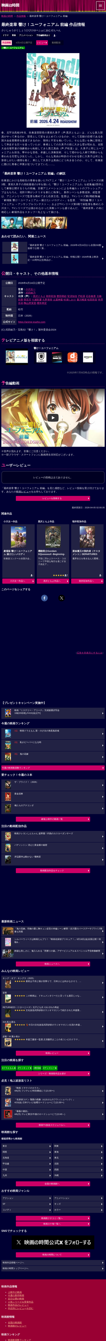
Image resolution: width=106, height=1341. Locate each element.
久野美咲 (47, 299)
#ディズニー (49, 1068)
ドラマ (6, 35)
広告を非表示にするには (89, 652)
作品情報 (21, 16)
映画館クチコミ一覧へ (52, 1218)
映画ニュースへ (52, 964)
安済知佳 (72, 296)
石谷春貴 (91, 296)
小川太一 (30, 289)
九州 (5, 1175)
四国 (56, 1169)
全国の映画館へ (52, 1184)
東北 (56, 1158)
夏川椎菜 (82, 299)
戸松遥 (81, 296)
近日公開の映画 (16, 1298)
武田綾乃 (30, 292)
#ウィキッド (24, 1068)
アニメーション (26, 35)
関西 (5, 1152)
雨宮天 (27, 299)
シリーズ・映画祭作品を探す (52, 1073)
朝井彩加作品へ (86, 581)
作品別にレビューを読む (20, 1308)
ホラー (57, 1210)
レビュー (41, 42)
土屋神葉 (58, 299)
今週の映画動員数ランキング (16, 768)
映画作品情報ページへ (13, 1263)
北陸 (56, 1164)
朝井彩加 (51, 296)
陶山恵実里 (30, 303)
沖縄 (56, 1175)
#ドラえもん (8, 1068)
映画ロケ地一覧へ (52, 1224)
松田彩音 (92, 299)
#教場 (36, 1068)
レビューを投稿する (52, 498)
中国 (5, 1169)
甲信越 (6, 1164)
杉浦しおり (70, 299)
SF (4, 1204)
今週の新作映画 (16, 1295)
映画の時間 (7, 16)
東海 (56, 1152)
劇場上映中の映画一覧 (52, 819)
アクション (8, 1198)
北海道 (6, 1158)
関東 (56, 1146)
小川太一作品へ (17, 581)
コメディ (7, 1210)
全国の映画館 (15, 1322)
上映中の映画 (15, 1292)
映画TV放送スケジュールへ (52, 1125)
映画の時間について (52, 1254)
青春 (14, 35)
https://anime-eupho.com (31, 321)
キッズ (57, 1204)
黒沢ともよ (39, 296)
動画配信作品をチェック (52, 870)
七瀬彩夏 (37, 299)
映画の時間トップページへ (15, 1268)
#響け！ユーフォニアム (13, 48)
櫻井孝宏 (42, 303)
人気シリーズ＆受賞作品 (20, 1302)
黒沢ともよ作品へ (52, 581)
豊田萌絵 (62, 296)
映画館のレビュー (17, 1326)
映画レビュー (52, 1053)
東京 (5, 1146)
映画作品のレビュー (18, 1305)
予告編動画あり (43, 35)
